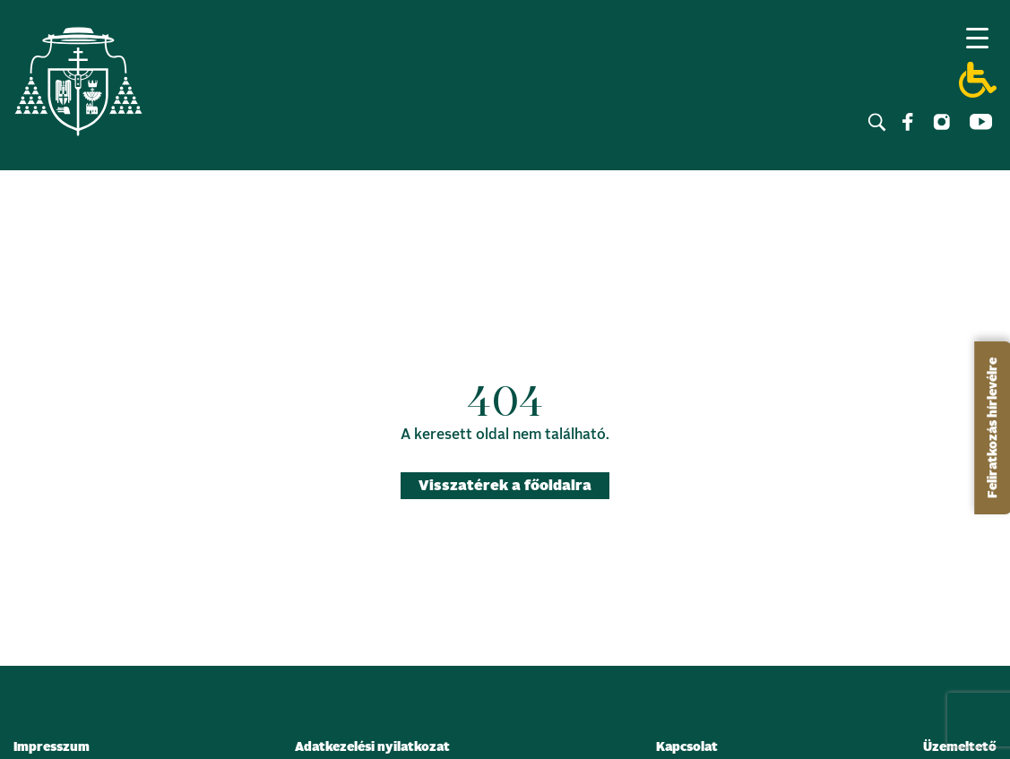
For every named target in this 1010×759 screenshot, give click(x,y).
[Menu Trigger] (977, 37)
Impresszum (51, 747)
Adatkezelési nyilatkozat (372, 747)
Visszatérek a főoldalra (505, 486)
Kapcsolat (687, 747)
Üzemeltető (960, 747)
